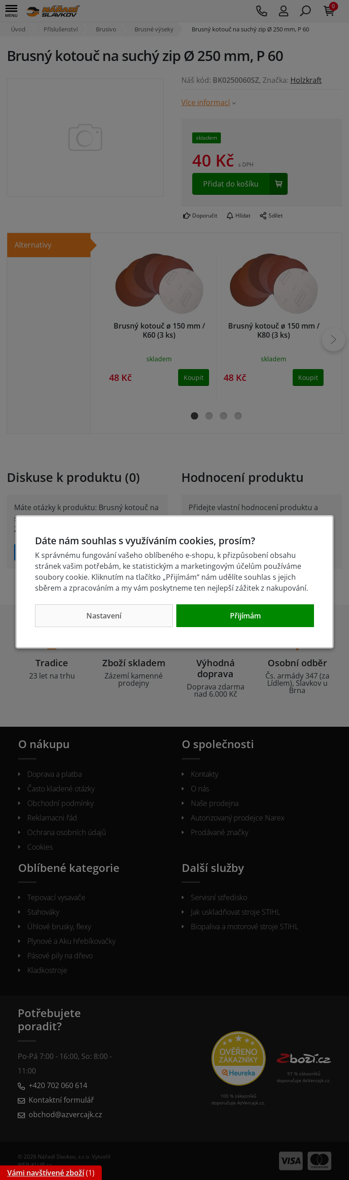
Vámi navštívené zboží (45, 1173)
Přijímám (245, 616)
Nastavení (103, 616)
